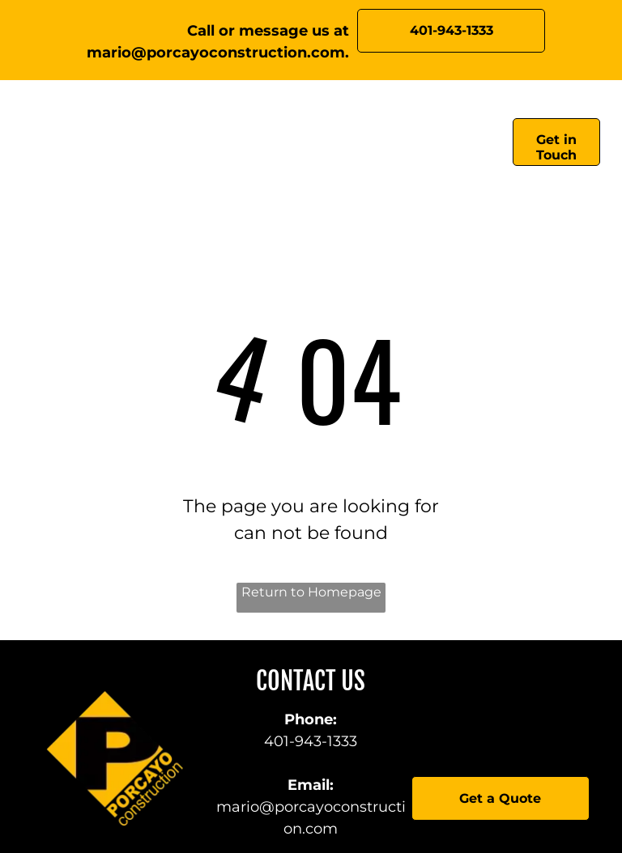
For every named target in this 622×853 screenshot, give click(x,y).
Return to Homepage (311, 592)
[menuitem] (181, 146)
